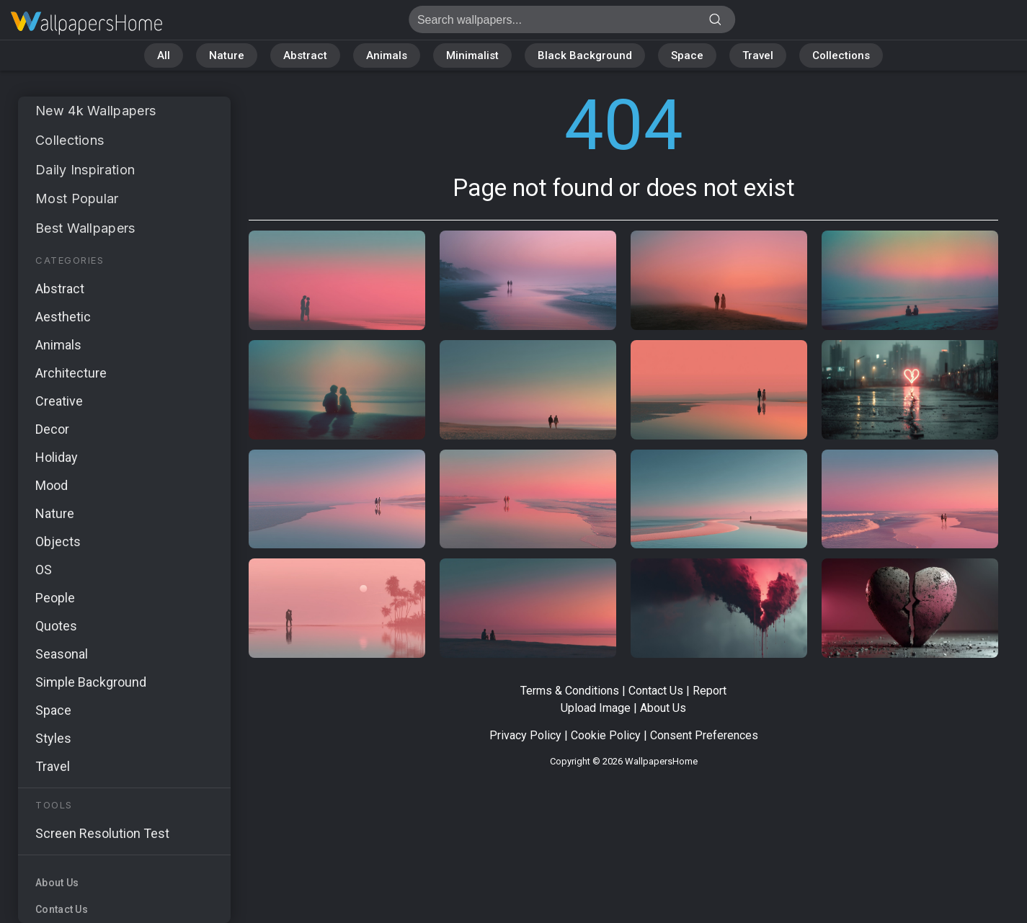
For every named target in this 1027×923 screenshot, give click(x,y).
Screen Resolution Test (102, 833)
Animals (386, 55)
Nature (226, 55)
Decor (52, 429)
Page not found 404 (86, 23)
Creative (59, 401)
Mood (51, 485)
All (163, 55)
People (55, 597)
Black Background (585, 55)
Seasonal (61, 653)
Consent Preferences (704, 735)
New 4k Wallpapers (95, 110)
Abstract (305, 55)
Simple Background (90, 682)
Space (687, 55)
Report (709, 690)
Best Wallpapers (85, 228)
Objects (58, 541)
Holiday (56, 457)
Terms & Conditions (569, 690)
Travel (757, 55)
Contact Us (61, 909)
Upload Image (596, 708)
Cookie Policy (606, 735)
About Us (57, 882)
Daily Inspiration (85, 169)
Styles (53, 738)
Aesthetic (63, 316)
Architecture (71, 372)
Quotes (56, 625)
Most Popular (77, 198)
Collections (841, 55)
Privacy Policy (525, 735)
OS (43, 569)
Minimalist (472, 55)
